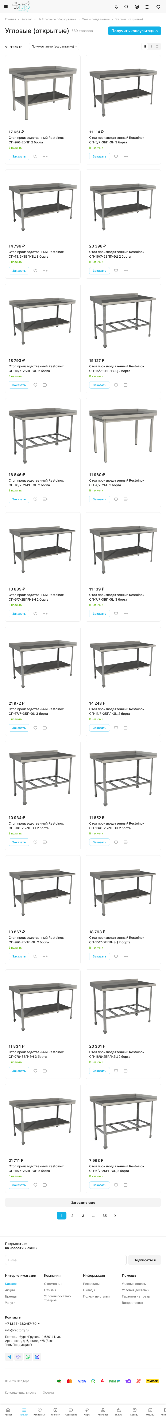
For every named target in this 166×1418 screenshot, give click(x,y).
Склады (89, 1290)
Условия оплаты (134, 1284)
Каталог (11, 1284)
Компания (52, 1275)
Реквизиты (91, 1284)
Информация (94, 1275)
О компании (53, 1284)
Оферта (48, 1392)
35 (105, 1216)
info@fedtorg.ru (17, 1330)
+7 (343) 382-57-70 (20, 1324)
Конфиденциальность (20, 1392)
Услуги (10, 1303)
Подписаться (145, 1260)
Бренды (11, 1296)
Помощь (129, 1275)
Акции (10, 1290)
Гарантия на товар (136, 1296)
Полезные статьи (96, 1296)
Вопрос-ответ (132, 1303)
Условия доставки (135, 1290)
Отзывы (50, 1290)
